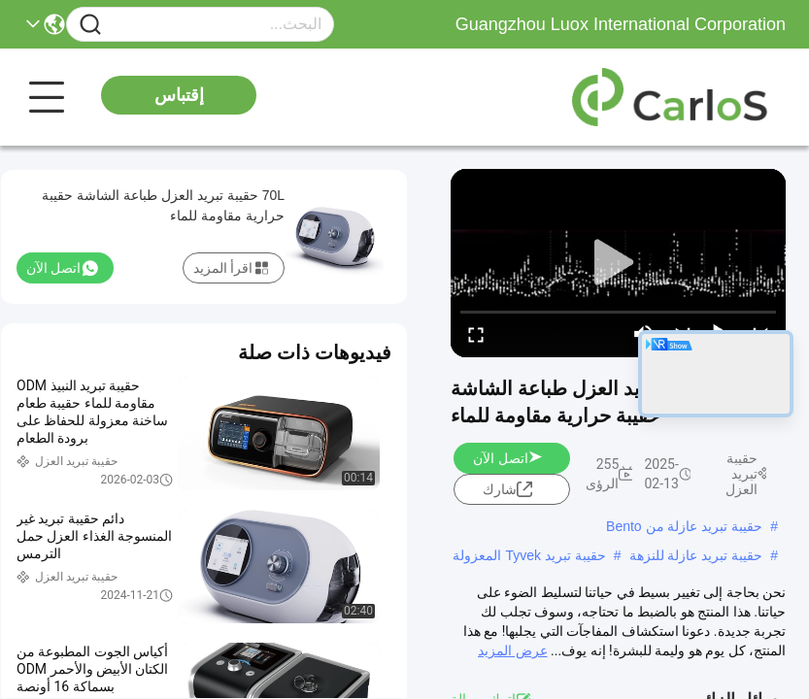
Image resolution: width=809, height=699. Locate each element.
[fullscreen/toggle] (475, 334)
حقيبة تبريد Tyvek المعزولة (529, 555)
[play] (618, 263)
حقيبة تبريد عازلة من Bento (684, 526)
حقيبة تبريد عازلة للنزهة (696, 555)
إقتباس (179, 95)
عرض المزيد (512, 650)
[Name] (90, 25)
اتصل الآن (508, 458)
